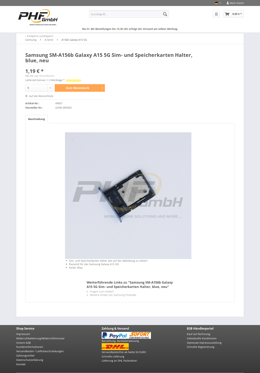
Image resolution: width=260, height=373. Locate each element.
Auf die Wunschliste (39, 96)
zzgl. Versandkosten (44, 75)
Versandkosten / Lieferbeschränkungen (40, 351)
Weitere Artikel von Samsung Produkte (111, 295)
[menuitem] (234, 3)
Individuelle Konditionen (202, 338)
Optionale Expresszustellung (204, 342)
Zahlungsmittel (25, 355)
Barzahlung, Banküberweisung (120, 341)
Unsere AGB (23, 342)
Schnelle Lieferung (113, 356)
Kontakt (20, 364)
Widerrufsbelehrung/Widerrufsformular (40, 338)
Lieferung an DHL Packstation (119, 360)
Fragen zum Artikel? (100, 291)
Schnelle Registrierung (200, 347)
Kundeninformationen (29, 347)
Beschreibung (36, 119)
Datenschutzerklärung (29, 360)
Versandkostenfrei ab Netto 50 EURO (124, 352)
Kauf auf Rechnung (198, 334)
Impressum (23, 334)
